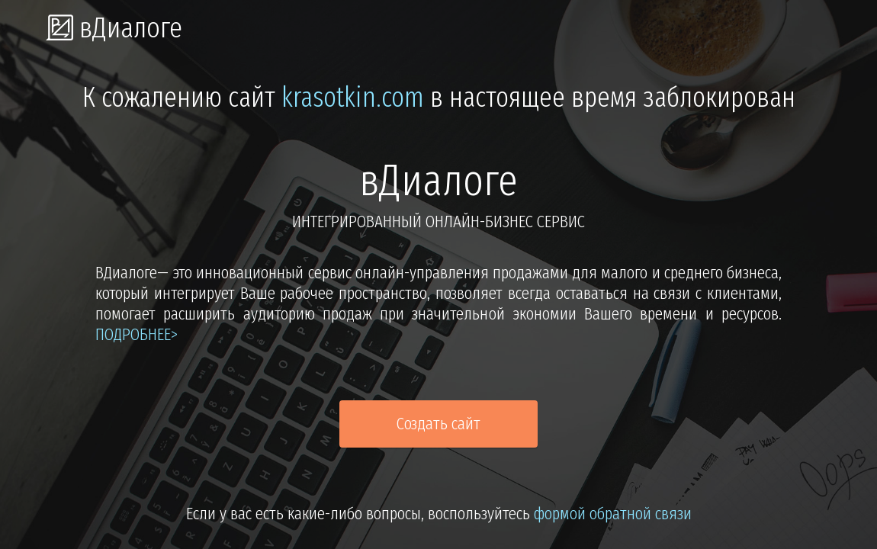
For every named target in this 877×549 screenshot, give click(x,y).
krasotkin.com (352, 97)
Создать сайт (438, 423)
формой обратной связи (613, 513)
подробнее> (136, 334)
